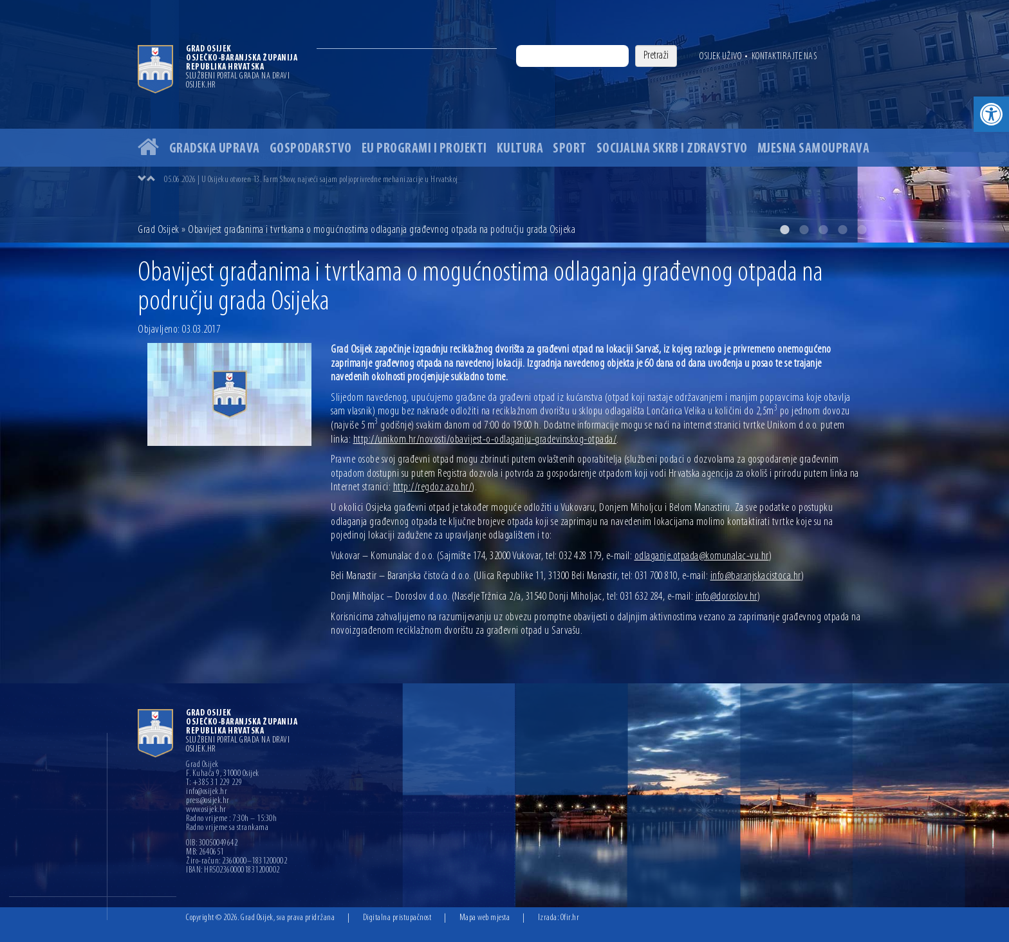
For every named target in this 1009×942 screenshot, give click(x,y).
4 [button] (842, 229)
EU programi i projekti (424, 149)
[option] (504, 121)
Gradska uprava (214, 149)
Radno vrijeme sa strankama (227, 828)
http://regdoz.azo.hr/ (432, 487)
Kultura (520, 149)
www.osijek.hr (206, 810)
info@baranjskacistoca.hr (755, 576)
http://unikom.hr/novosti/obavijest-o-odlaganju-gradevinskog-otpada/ (485, 440)
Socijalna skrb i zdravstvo (672, 149)
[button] (991, 114)
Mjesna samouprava (813, 149)
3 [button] (823, 229)
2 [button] (803, 229)
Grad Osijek (159, 230)
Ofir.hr (570, 918)
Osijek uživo (720, 56)
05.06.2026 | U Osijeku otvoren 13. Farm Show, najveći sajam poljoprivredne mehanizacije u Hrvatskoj (311, 180)
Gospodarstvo (311, 149)
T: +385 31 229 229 (214, 783)
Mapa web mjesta (484, 918)
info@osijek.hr (206, 792)
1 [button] (784, 229)
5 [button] (861, 229)
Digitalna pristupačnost (397, 918)
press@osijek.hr (208, 801)
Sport (570, 149)
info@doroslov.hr (726, 597)
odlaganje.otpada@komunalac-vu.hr (701, 556)
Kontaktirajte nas (784, 56)
